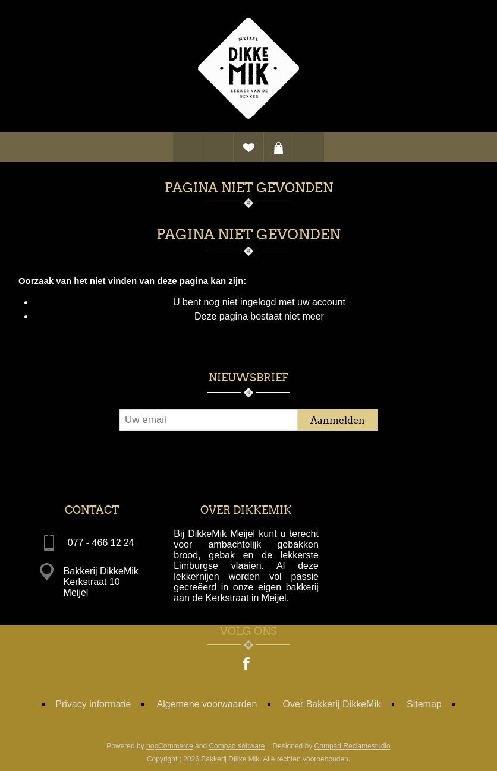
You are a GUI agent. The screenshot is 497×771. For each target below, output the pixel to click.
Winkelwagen (279, 147)
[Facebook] (247, 665)
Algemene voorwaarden (207, 704)
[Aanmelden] (208, 420)
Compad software (237, 746)
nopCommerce (169, 746)
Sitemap (424, 704)
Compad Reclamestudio (352, 746)
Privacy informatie (93, 704)
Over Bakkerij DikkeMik (332, 704)
